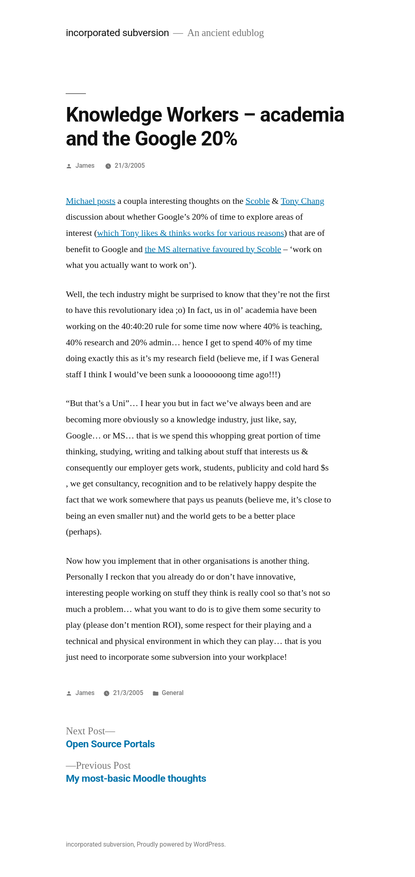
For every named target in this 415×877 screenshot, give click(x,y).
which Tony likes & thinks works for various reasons (190, 233)
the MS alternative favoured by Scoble (213, 249)
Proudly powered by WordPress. (181, 844)
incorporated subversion (117, 33)
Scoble (258, 201)
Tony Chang (302, 201)
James (84, 165)
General (173, 693)
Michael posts (90, 201)
